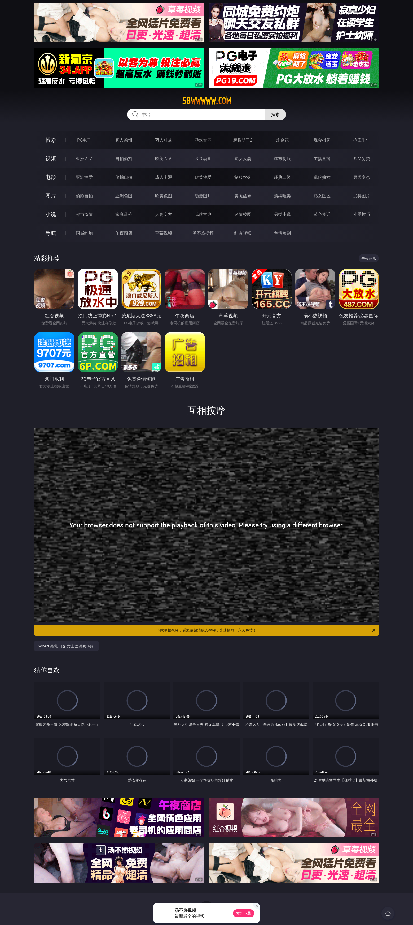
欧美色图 (163, 196)
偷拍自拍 (123, 177)
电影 (50, 177)
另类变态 (361, 177)
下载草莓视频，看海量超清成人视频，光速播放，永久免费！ (266, 630)
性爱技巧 (361, 214)
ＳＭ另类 (361, 158)
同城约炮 (84, 233)
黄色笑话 (322, 214)
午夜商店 (123, 233)
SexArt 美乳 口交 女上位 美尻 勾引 (66, 646)
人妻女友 (163, 214)
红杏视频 (242, 233)
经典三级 (282, 177)
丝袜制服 (282, 158)
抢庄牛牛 (361, 140)
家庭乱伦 (123, 214)
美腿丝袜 (242, 196)
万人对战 (163, 140)
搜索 (275, 114)
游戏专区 (203, 140)
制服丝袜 (242, 177)
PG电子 (84, 140)
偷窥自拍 (84, 196)
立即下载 (243, 913)
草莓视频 (163, 233)
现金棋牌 (322, 140)
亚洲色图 (123, 196)
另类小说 (282, 214)
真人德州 (123, 140)
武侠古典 (203, 214)
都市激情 (84, 214)
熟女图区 (322, 196)
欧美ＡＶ (163, 158)
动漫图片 (203, 196)
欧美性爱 (203, 177)
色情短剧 (282, 233)
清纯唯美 (282, 196)
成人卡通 (163, 177)
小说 (50, 214)
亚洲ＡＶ (84, 158)
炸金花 (282, 140)
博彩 (50, 139)
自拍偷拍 (123, 158)
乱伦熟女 (322, 177)
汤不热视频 (203, 233)
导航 (50, 232)
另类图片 (361, 196)
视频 (50, 158)
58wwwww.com (206, 101)
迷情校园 (242, 214)
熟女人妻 (242, 158)
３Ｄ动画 (203, 158)
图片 (50, 195)
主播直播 (322, 158)
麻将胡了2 (242, 140)
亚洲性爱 (84, 177)
